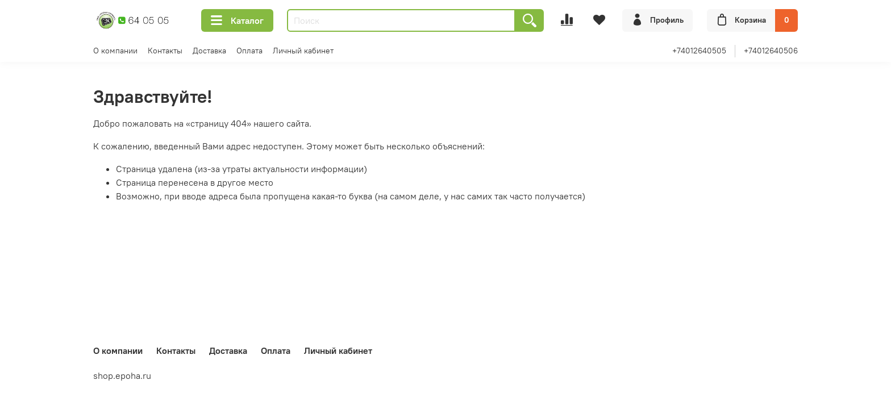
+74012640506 (771, 50)
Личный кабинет (303, 50)
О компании (115, 50)
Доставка (209, 50)
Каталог (237, 20)
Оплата (249, 50)
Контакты (165, 50)
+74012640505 (699, 50)
